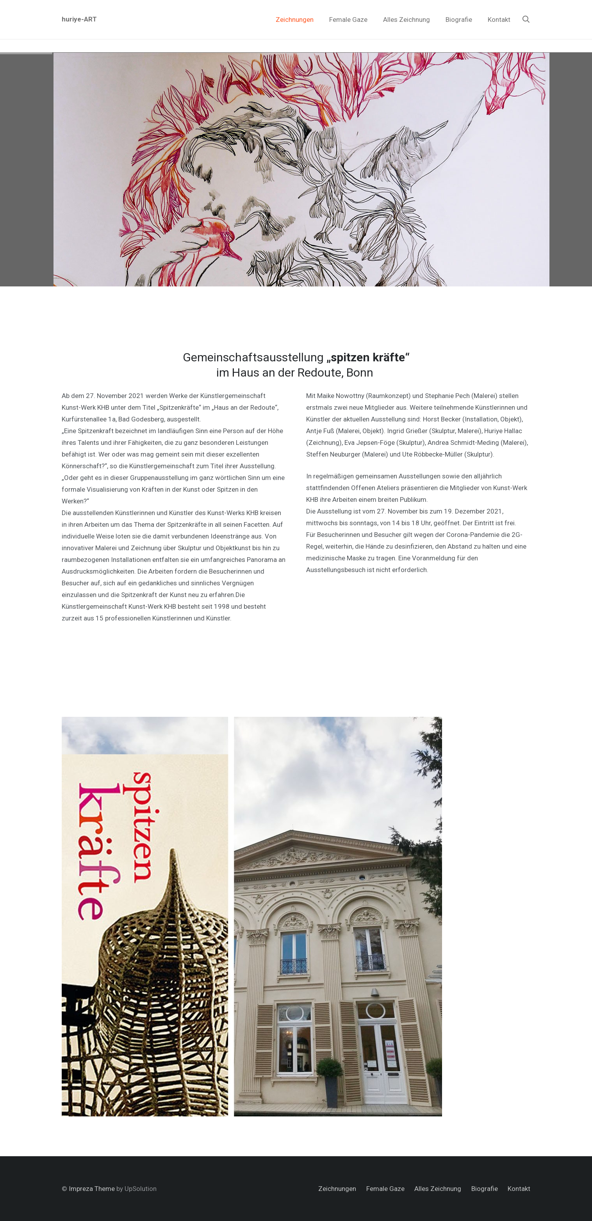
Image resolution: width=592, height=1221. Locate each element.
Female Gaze (385, 1189)
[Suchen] (526, 19)
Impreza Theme (92, 1189)
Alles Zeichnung (437, 1189)
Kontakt (519, 1189)
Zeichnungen (337, 1189)
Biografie (484, 1189)
